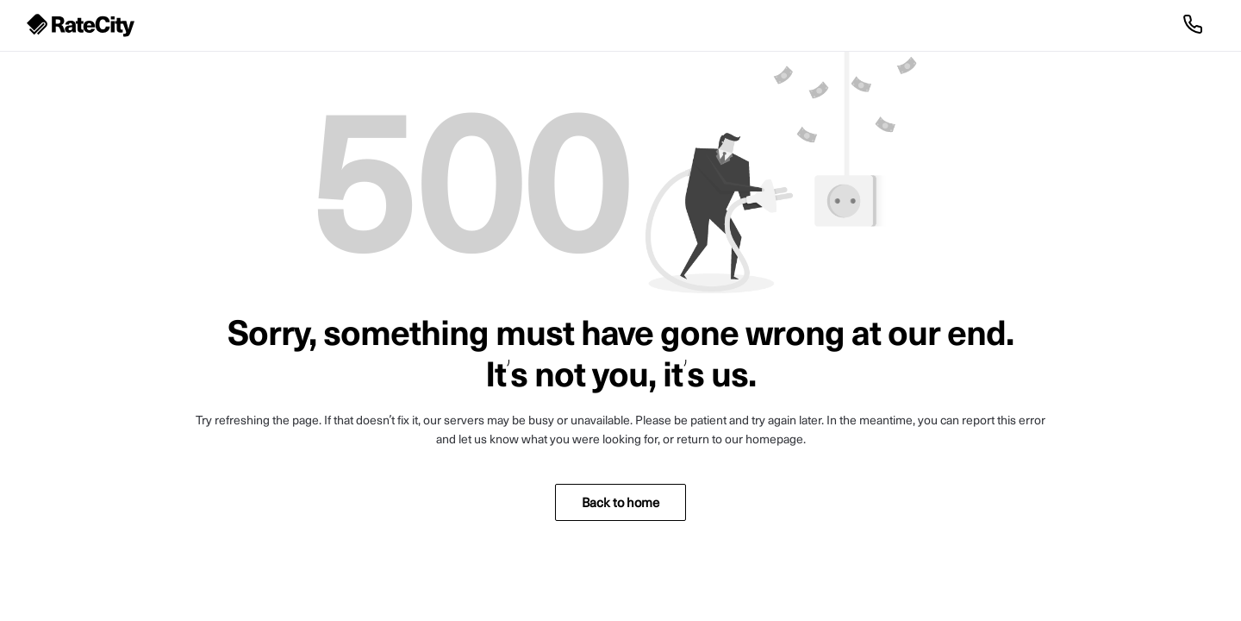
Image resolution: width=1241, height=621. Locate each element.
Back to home (620, 501)
